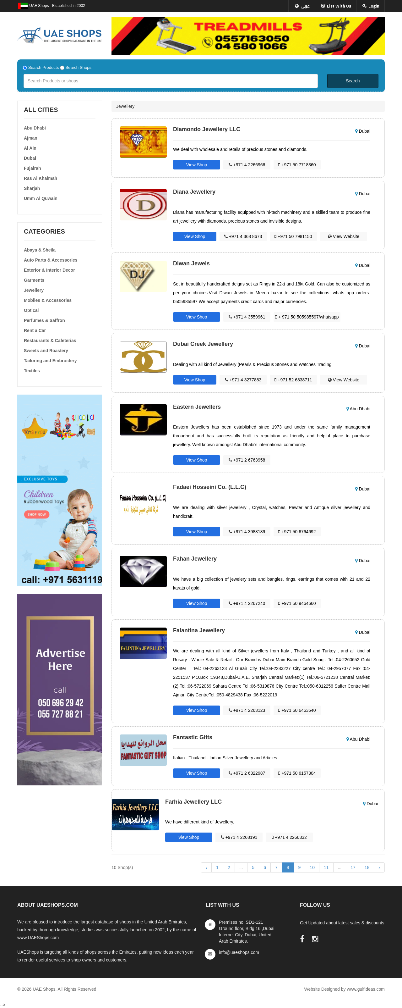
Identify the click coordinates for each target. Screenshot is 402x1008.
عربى (305, 6)
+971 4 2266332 (289, 837)
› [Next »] (379, 867)
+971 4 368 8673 (243, 236)
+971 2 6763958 (247, 459)
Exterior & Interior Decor (49, 270)
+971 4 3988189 (247, 531)
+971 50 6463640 (297, 710)
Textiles (32, 370)
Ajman (30, 138)
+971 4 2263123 (247, 710)
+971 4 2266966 (247, 164)
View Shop (196, 164)
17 (353, 867)
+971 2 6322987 (247, 773)
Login (373, 6)
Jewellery (34, 290)
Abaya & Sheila (40, 249)
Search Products (43, 67)
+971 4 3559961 (247, 316)
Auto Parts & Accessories (51, 260)
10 (312, 867)
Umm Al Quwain (40, 198)
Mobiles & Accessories (48, 300)
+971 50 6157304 (297, 773)
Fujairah (32, 168)
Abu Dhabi (35, 127)
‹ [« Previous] (206, 867)
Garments (34, 280)
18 (367, 867)
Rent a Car (35, 330)
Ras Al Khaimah (40, 178)
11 (326, 867)
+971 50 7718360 (297, 164)
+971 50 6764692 (297, 531)
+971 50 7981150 (293, 236)
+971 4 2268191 (239, 837)
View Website (343, 236)
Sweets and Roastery (46, 350)
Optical (31, 310)
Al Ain (30, 148)
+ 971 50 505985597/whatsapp (307, 316)
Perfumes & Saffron (44, 320)
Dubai (30, 158)
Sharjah (32, 188)
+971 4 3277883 (243, 379)
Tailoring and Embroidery (50, 360)
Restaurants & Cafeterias (50, 340)
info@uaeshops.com (239, 952)
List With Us (339, 6)
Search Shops (78, 67)
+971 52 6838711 (293, 379)
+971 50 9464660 (297, 603)
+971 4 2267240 (247, 603)
